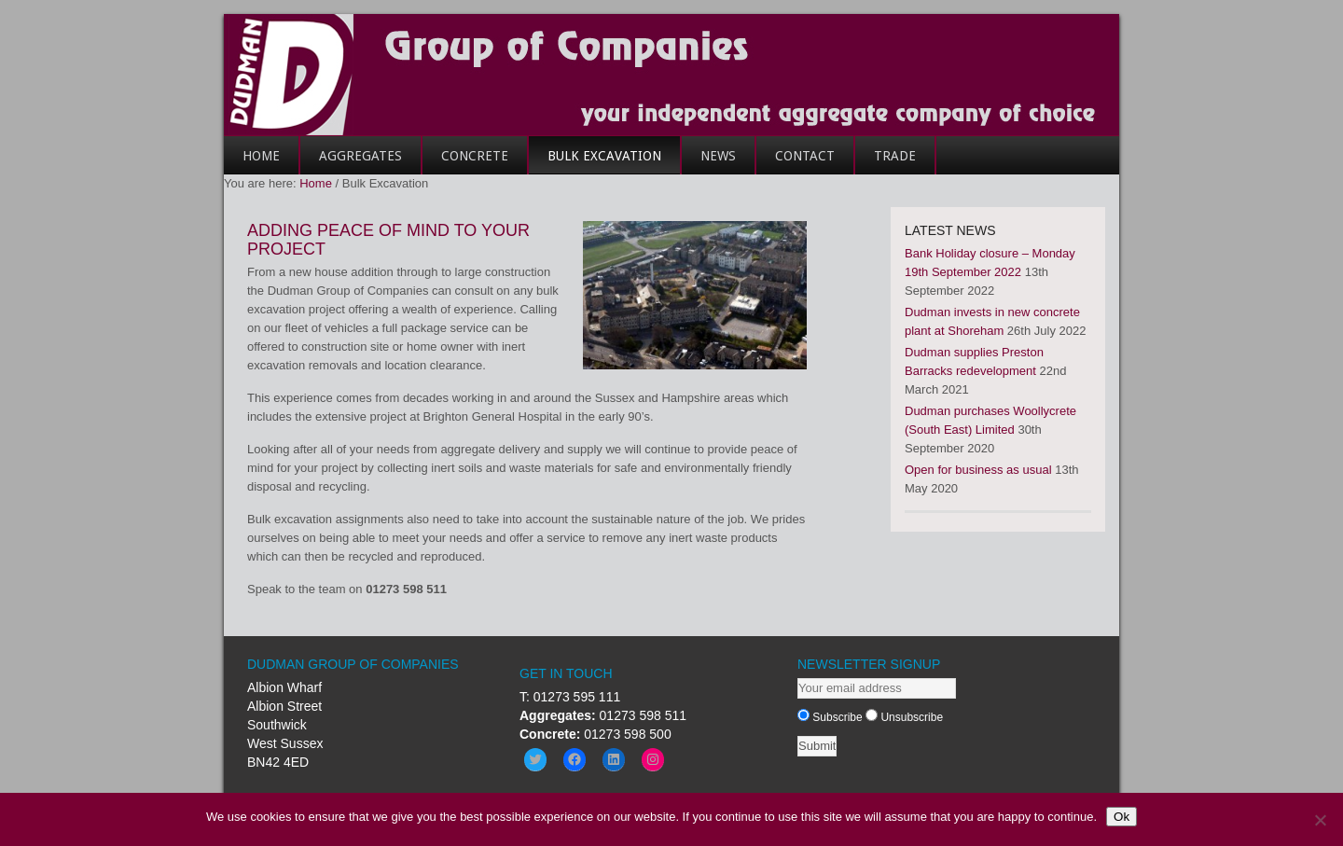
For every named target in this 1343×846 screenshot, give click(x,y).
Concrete (465, 161)
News (718, 155)
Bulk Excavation (604, 155)
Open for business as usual (978, 470)
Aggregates (351, 161)
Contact (795, 161)
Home (252, 161)
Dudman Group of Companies (671, 74)
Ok (1121, 817)
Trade (885, 161)
